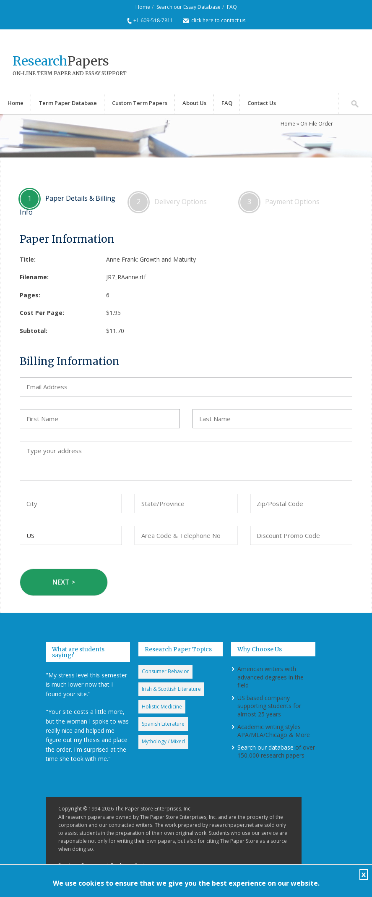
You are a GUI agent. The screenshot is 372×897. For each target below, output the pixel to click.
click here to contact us (218, 20)
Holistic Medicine (162, 706)
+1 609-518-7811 (153, 20)
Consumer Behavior (165, 671)
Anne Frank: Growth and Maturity (151, 259)
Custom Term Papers (139, 103)
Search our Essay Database (188, 6)
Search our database (265, 747)
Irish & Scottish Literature (171, 688)
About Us (194, 103)
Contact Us (261, 103)
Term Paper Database (68, 103)
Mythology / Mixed (163, 741)
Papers (61, 61)
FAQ (232, 6)
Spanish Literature (163, 723)
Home (142, 6)
